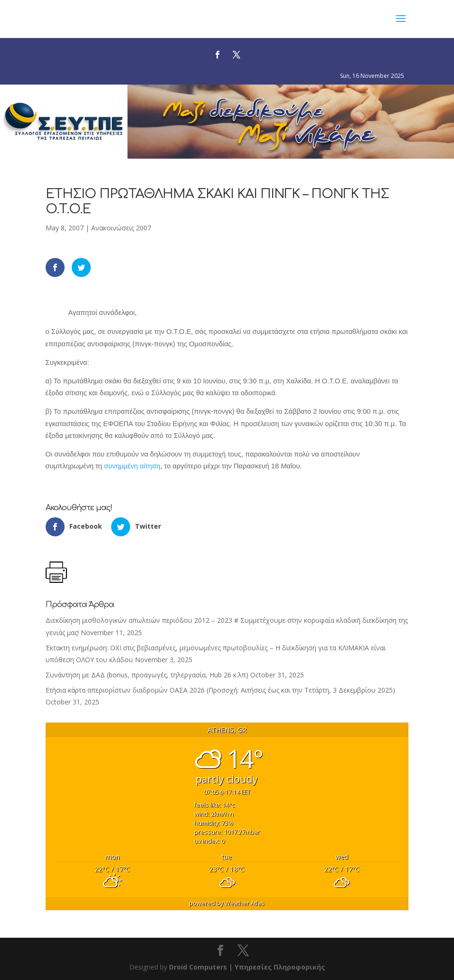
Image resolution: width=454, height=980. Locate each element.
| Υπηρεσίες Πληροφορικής (277, 966)
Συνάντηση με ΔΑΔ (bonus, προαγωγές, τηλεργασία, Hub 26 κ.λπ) (147, 674)
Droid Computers (198, 966)
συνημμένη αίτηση (132, 466)
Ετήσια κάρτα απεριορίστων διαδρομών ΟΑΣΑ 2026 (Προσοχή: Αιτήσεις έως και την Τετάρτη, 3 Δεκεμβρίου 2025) (220, 690)
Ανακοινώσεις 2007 (121, 227)
